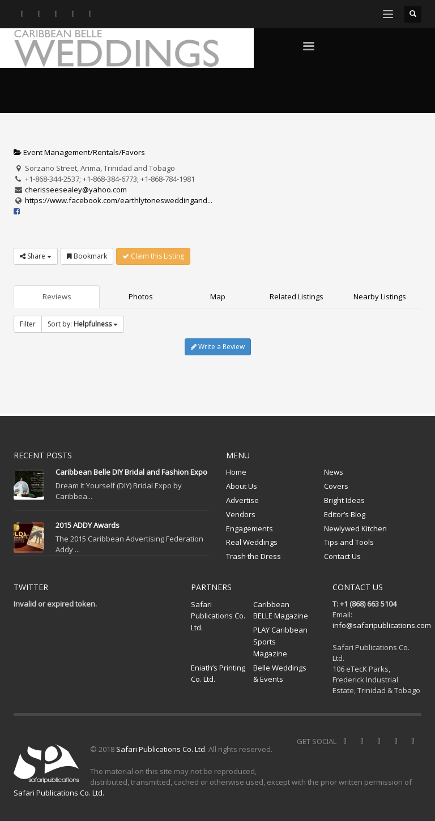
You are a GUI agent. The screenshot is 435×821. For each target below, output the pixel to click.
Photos (141, 296)
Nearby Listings (379, 296)
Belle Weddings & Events (279, 674)
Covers (336, 486)
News (333, 472)
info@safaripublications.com (381, 625)
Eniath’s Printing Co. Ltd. (218, 674)
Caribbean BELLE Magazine (280, 610)
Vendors (240, 514)
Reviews (56, 296)
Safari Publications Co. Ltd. (218, 616)
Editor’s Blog (344, 514)
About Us (241, 486)
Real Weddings (252, 542)
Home (236, 472)
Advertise (242, 500)
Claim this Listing (153, 256)
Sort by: (83, 324)
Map (217, 296)
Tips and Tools (349, 542)
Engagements (249, 528)
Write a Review (218, 346)
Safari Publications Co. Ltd (160, 749)
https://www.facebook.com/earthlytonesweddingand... (118, 200)
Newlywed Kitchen (355, 528)
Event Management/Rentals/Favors (79, 152)
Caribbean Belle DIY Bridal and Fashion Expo (131, 472)
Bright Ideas (344, 500)
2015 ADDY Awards (88, 525)
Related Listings (296, 296)
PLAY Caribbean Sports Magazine (280, 642)
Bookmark (87, 256)
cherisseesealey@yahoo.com (76, 189)
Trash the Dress (253, 556)
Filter (28, 324)
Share (36, 256)
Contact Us (342, 556)
